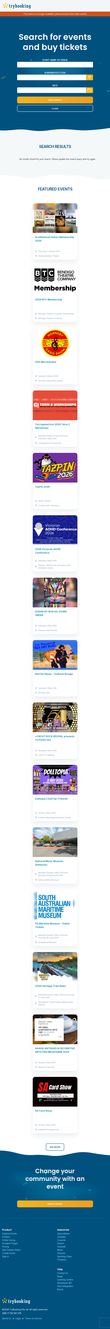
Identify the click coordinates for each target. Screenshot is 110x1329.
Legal (18, 1318)
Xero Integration (65, 1286)
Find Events (55, 100)
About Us (6, 1318)
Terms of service (33, 1318)
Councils (61, 1240)
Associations (63, 1233)
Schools (61, 1253)
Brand (60, 1289)
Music (60, 1250)
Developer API (64, 1283)
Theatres (61, 1259)
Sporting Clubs (64, 1256)
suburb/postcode (55, 72)
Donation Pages (10, 1243)
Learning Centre (65, 1279)
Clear (55, 108)
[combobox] (55, 77)
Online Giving (8, 1240)
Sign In (5, 1256)
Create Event (55, 1204)
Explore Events (9, 1233)
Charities (61, 1237)
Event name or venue (55, 60)
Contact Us (62, 1273)
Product (6, 1237)
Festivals (61, 1246)
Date (55, 85)
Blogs (60, 1276)
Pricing (5, 1246)
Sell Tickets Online (11, 1250)
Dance (60, 1243)
